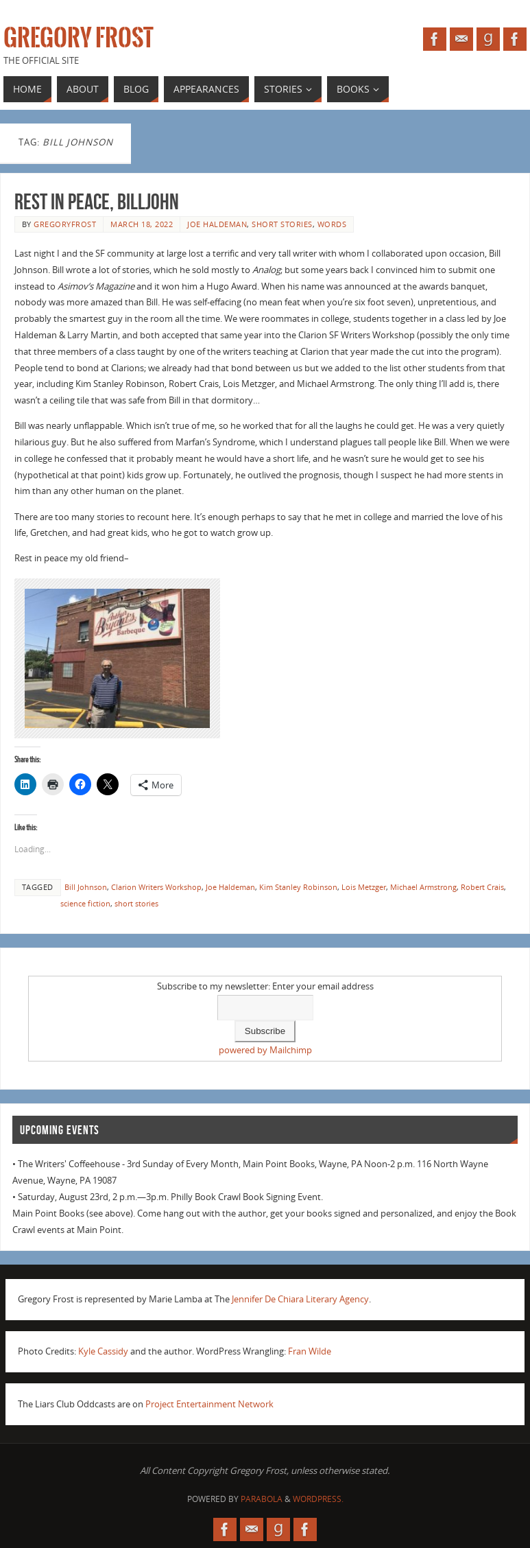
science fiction (85, 903)
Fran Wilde (309, 1351)
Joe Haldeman (217, 224)
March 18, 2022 (141, 224)
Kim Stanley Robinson (298, 887)
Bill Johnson (85, 887)
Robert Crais (482, 887)
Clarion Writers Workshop (156, 887)
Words (332, 224)
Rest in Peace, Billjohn (96, 201)
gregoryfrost (65, 224)
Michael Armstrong (423, 887)
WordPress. (318, 1499)
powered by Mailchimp (265, 1050)
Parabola (261, 1499)
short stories (282, 224)
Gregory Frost (78, 38)
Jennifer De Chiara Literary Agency (300, 1299)
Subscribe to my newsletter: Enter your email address (265, 986)
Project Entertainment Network (209, 1404)
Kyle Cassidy (103, 1351)
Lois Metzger (363, 887)
